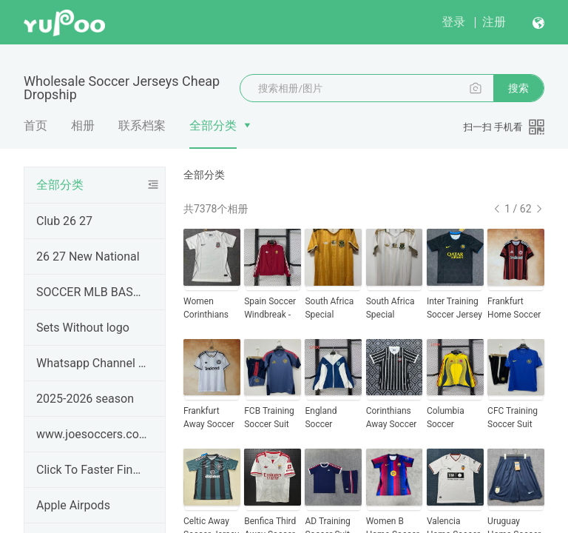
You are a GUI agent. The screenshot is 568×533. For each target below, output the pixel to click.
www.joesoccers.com (91, 434)
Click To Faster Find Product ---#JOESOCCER (91, 470)
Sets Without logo (82, 328)
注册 (494, 22)
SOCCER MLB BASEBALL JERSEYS (91, 292)
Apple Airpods (73, 505)
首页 (35, 125)
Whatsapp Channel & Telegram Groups (91, 363)
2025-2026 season (85, 399)
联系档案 (142, 125)
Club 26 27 (64, 221)
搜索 (518, 88)
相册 (83, 125)
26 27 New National (88, 256)
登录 (453, 22)
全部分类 (213, 125)
